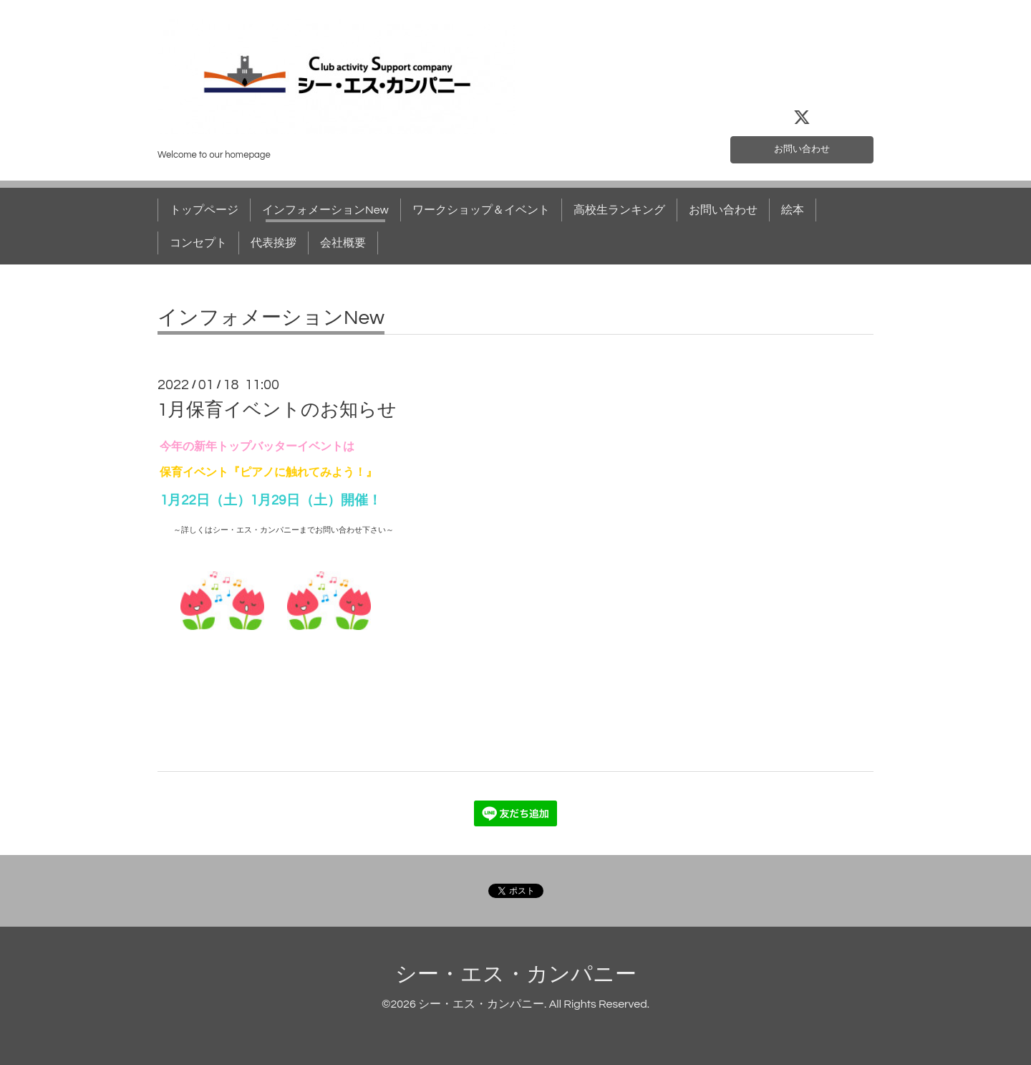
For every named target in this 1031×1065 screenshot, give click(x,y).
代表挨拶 (273, 243)
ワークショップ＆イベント (481, 210)
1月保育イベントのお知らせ (277, 410)
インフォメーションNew (325, 210)
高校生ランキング (619, 210)
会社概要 (343, 243)
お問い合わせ (802, 147)
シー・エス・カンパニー (515, 974)
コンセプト (198, 243)
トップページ (204, 210)
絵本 (792, 210)
